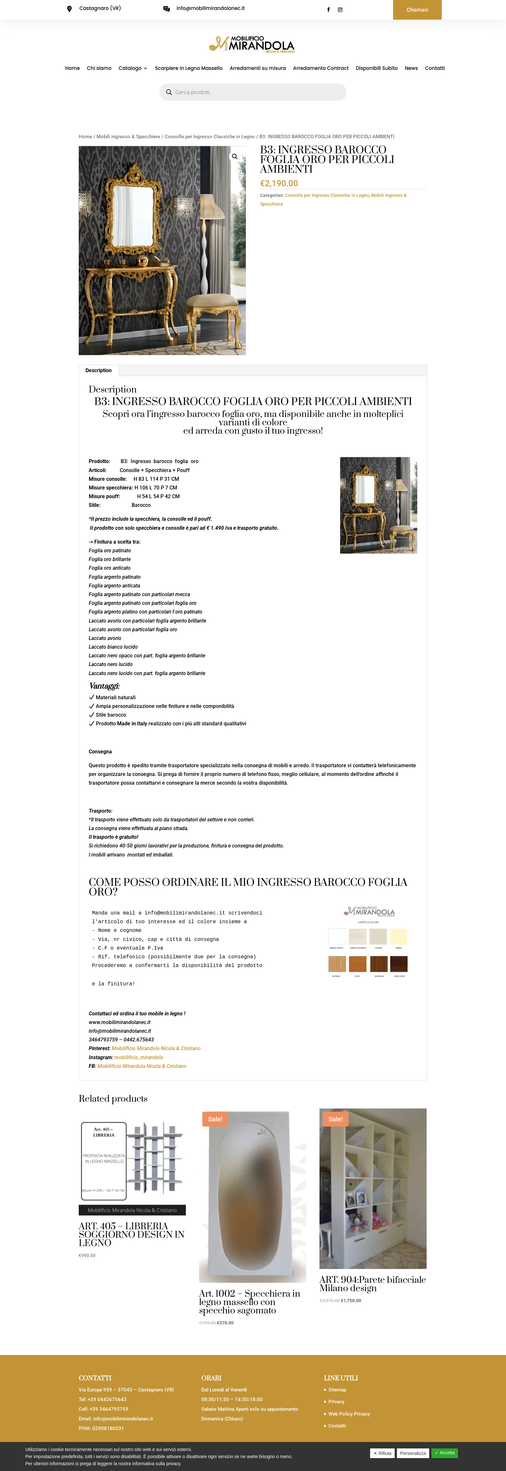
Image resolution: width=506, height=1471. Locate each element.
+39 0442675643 (107, 1399)
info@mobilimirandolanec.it (123, 1419)
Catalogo (130, 69)
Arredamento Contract (321, 69)
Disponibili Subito (377, 69)
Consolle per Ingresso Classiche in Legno (210, 137)
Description (99, 370)
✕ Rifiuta (382, 1453)
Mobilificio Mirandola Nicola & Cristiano (156, 1048)
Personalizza (413, 1453)
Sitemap (337, 1390)
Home (72, 69)
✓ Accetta (445, 1452)
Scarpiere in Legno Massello (188, 69)
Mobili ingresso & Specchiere (128, 137)
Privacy (336, 1402)
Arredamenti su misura (258, 69)
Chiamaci (417, 10)
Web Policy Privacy (349, 1414)
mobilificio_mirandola (138, 1057)
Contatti (435, 69)
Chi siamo (99, 69)
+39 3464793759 (109, 1409)
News (411, 69)
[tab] (98, 370)
